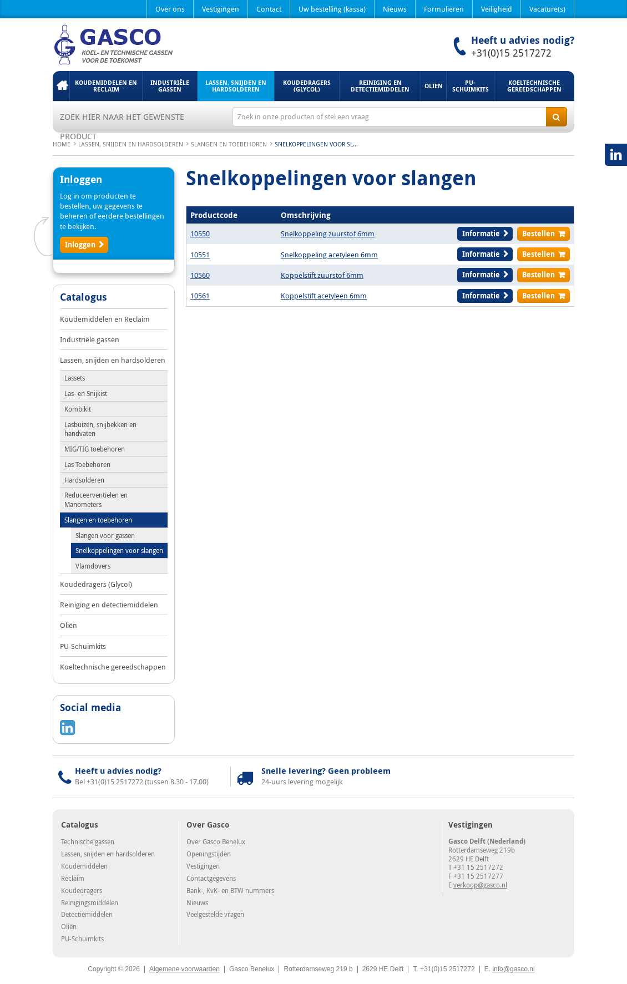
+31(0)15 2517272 (511, 52)
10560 (200, 275)
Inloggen (80, 245)
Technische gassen (87, 841)
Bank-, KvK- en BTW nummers (230, 890)
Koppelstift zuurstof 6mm (322, 275)
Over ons (170, 9)
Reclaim (72, 878)
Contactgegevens (211, 878)
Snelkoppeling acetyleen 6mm (329, 255)
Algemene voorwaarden (184, 969)
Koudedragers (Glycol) (307, 85)
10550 (200, 234)
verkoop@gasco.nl (480, 884)
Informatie (481, 234)
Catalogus (83, 298)
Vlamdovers (92, 565)
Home (61, 86)
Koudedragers (81, 890)
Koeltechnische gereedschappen (534, 85)
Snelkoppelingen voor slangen (119, 550)
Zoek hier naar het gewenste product (122, 118)
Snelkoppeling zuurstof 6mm (328, 234)
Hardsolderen (84, 479)
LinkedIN (616, 155)
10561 (200, 296)
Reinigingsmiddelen (89, 902)
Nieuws (395, 9)
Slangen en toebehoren (229, 144)
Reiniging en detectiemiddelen (380, 85)
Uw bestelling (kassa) (332, 9)
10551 (200, 255)
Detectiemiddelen (87, 914)
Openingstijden (208, 853)
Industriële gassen (169, 85)
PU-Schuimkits (470, 85)
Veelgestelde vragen (215, 914)
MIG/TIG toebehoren (94, 448)
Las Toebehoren (87, 464)
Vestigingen (220, 9)
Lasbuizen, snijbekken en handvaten (100, 429)
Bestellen (538, 234)
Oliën (433, 86)
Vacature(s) (547, 9)
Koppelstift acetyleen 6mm (324, 296)
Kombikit (77, 408)
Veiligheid (496, 9)
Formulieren (444, 9)
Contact (268, 9)
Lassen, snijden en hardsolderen (235, 85)
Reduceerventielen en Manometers (96, 499)
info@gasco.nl (513, 969)
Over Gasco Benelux (215, 841)
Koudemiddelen (84, 865)
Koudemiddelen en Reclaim (106, 85)
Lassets (74, 377)
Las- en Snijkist (85, 393)
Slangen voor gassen (105, 535)
